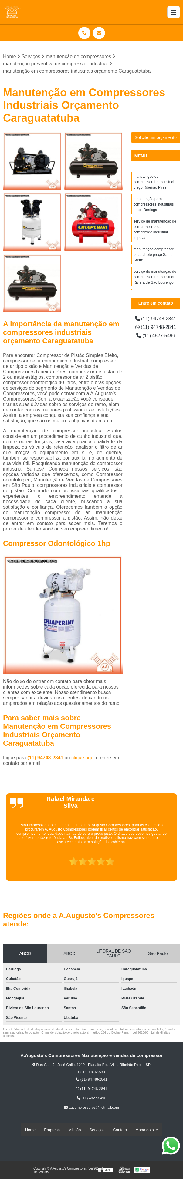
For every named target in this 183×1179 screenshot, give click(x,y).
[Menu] (173, 12)
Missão (74, 1130)
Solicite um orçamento (156, 137)
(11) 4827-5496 (155, 335)
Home (30, 1130)
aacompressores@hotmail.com (91, 1108)
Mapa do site (146, 1130)
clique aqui (83, 758)
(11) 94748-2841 (46, 758)
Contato (120, 1130)
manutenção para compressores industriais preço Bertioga (154, 204)
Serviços (97, 1130)
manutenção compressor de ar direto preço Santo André (154, 254)
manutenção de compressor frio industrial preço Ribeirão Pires (154, 182)
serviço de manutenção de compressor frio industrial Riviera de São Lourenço (155, 277)
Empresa (52, 1130)
